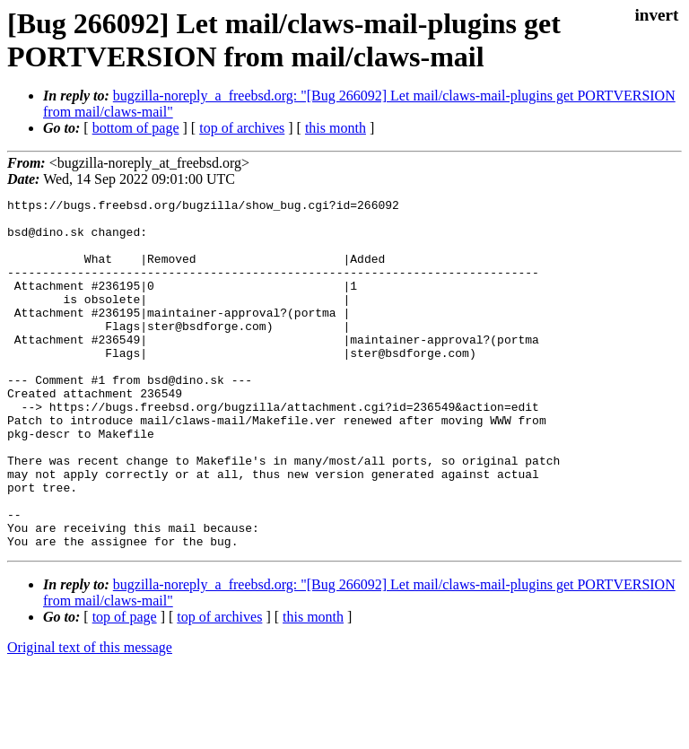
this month (335, 127)
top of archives (241, 127)
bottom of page (135, 127)
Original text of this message (89, 717)
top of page (124, 686)
